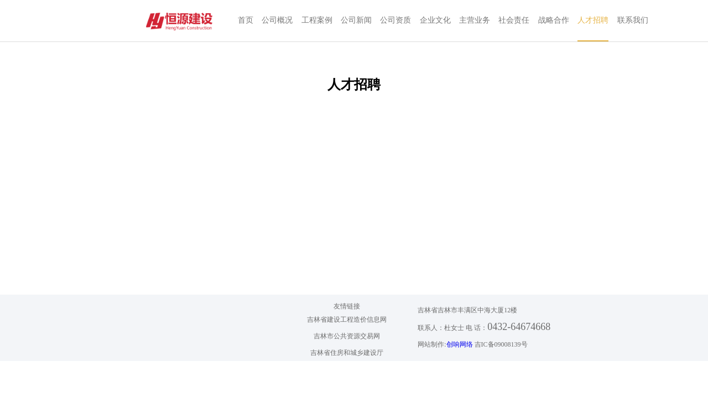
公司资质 (395, 20)
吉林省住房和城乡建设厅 (346, 353)
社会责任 (513, 20)
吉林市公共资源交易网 (347, 336)
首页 (245, 20)
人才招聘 (592, 20)
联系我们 (632, 20)
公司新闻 (356, 20)
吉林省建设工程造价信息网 (347, 319)
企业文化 (435, 20)
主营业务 (474, 20)
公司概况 (277, 20)
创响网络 (459, 344)
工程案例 (316, 20)
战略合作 (553, 20)
